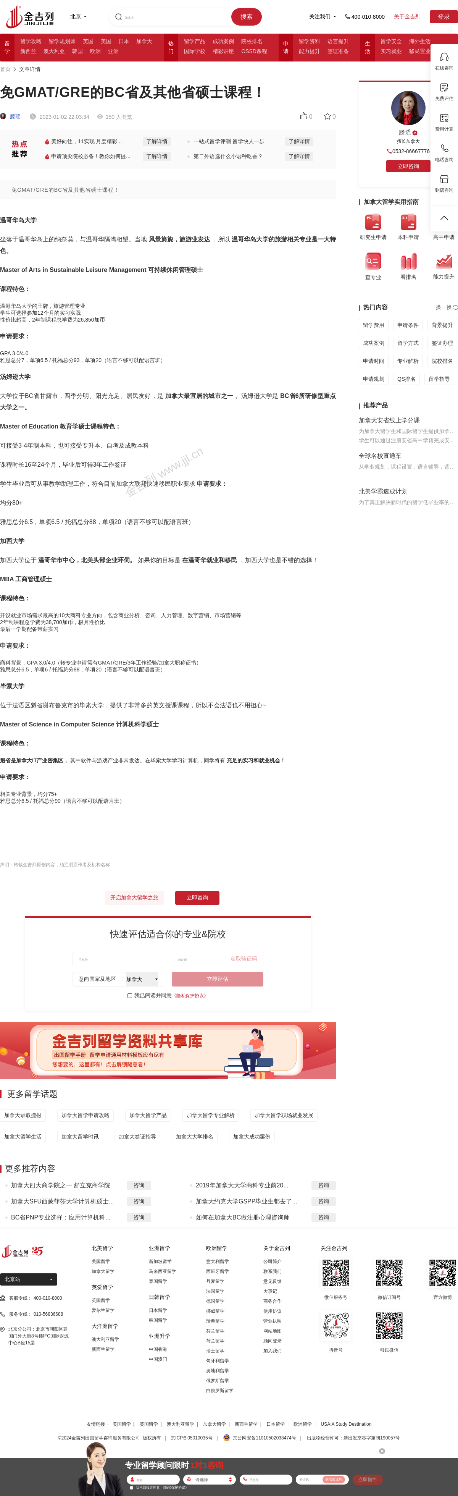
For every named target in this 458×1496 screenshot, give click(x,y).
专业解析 (408, 361)
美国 (106, 41)
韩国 (77, 51)
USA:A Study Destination (346, 1424)
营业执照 (272, 1321)
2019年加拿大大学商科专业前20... (242, 1185)
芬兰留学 (215, 1331)
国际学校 (194, 51)
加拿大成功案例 (252, 1137)
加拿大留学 (103, 1271)
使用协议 (272, 1311)
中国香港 (158, 1349)
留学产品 (194, 41)
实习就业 (391, 51)
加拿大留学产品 (148, 1115)
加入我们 (272, 1351)
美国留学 (101, 1261)
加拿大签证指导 (137, 1137)
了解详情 (157, 141)
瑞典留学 (215, 1321)
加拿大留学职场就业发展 (284, 1115)
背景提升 (442, 325)
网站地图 (272, 1331)
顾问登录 (272, 1341)
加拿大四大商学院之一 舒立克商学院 (60, 1185)
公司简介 (272, 1261)
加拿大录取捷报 (23, 1115)
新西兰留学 (103, 1349)
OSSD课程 (254, 51)
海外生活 (420, 41)
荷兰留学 (215, 1341)
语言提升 (338, 41)
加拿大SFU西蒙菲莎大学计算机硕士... (62, 1201)
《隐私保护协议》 (190, 995)
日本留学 (158, 1310)
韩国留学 (158, 1320)
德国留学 (215, 1301)
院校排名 (252, 41)
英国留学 (101, 1300)
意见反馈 (272, 1281)
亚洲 (113, 51)
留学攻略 (31, 41)
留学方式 (408, 343)
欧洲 (95, 51)
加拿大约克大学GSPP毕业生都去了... (246, 1201)
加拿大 (144, 41)
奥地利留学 (217, 1370)
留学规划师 (62, 41)
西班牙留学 (217, 1271)
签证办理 (442, 343)
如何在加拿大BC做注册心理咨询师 (243, 1217)
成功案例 (223, 41)
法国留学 (215, 1291)
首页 (5, 69)
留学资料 (309, 41)
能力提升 (309, 51)
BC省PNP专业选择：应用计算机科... (60, 1217)
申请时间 (373, 361)
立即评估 (217, 979)
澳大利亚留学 (105, 1339)
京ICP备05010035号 (191, 1438)
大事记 (270, 1291)
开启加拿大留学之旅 (134, 897)
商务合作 (272, 1301)
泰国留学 (158, 1281)
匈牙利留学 (217, 1360)
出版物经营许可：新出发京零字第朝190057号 (353, 1438)
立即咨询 (197, 897)
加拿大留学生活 (23, 1137)
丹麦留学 (215, 1281)
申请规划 (373, 379)
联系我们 (272, 1271)
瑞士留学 (215, 1351)
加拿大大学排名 (194, 1137)
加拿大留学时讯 (80, 1137)
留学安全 (391, 41)
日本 (124, 41)
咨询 (139, 1185)
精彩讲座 (223, 51)
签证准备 (338, 51)
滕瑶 (10, 116)
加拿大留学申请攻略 (85, 1115)
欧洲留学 (303, 1424)
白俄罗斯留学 (220, 1390)
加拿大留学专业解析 (211, 1115)
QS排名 (406, 379)
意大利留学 (217, 1261)
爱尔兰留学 (103, 1310)
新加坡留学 (160, 1261)
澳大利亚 (54, 51)
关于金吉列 (407, 16)
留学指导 (439, 379)
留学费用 (373, 325)
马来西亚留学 (162, 1271)
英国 (88, 41)
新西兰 (28, 51)
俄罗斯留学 (217, 1380)
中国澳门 (158, 1359)
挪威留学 (215, 1311)
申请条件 (408, 325)
